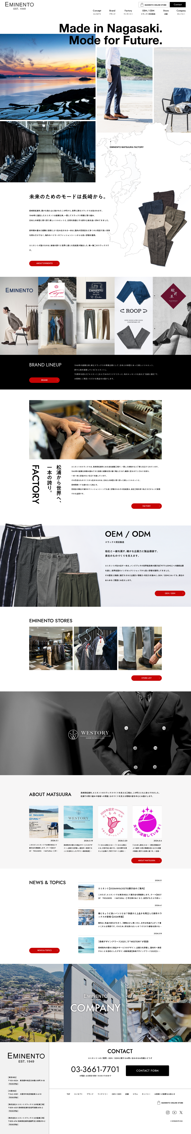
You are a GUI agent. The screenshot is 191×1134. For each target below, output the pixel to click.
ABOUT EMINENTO (44, 263)
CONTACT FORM (147, 1071)
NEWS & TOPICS (44, 950)
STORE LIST (147, 678)
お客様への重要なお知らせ (164, 1094)
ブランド (90, 1094)
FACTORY (147, 506)
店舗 (127, 1094)
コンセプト (78, 1094)
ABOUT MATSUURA (146, 860)
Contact (178, 4)
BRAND (44, 380)
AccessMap (13, 1084)
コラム (135, 1094)
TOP (68, 1094)
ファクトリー (102, 1094)
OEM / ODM (170, 593)
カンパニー (146, 1094)
